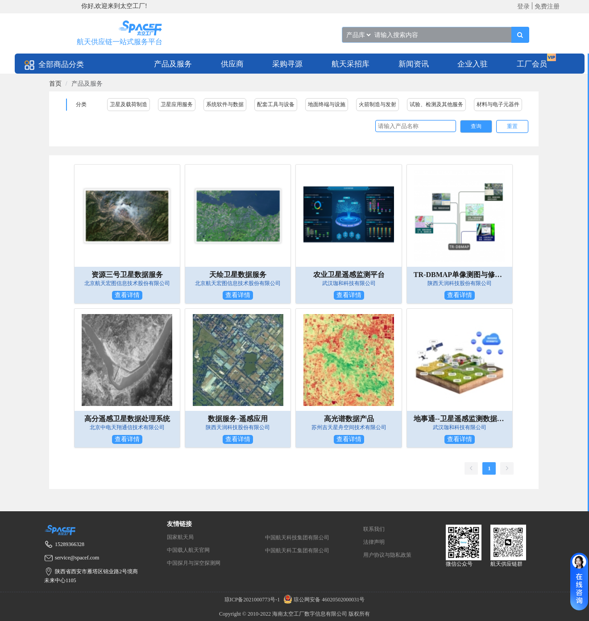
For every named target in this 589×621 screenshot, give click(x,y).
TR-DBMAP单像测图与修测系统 (460, 274)
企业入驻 (472, 64)
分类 (81, 104)
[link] (55, 83)
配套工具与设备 (275, 104)
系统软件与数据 (225, 104)
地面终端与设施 (326, 104)
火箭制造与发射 (377, 104)
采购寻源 (287, 64)
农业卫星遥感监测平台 (349, 274)
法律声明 (374, 542)
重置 (512, 126)
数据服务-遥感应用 (237, 418)
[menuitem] (173, 64)
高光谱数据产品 (349, 418)
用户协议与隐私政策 (387, 555)
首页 (55, 83)
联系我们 (374, 529)
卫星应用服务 (177, 104)
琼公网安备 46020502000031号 (323, 599)
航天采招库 (350, 64)
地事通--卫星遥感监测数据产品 (460, 418)
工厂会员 (532, 64)
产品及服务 (173, 64)
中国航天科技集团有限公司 (297, 537)
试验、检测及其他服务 (436, 104)
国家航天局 (180, 537)
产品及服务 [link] (87, 83)
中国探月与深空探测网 (193, 563)
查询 (476, 126)
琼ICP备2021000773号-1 (253, 599)
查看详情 (127, 295)
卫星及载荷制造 (128, 104)
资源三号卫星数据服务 (127, 274)
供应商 (232, 64)
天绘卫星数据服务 (237, 274)
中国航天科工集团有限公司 (297, 550)
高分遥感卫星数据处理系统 (127, 418)
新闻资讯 (413, 64)
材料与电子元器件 (498, 104)
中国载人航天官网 (188, 550)
